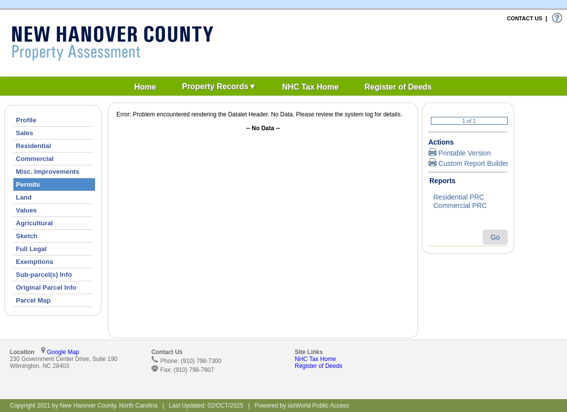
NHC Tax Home (315, 359)
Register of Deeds (318, 365)
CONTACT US (524, 18)
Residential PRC (468, 197)
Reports (442, 181)
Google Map (63, 352)
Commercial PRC (468, 206)
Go (495, 237)
